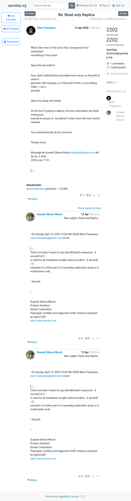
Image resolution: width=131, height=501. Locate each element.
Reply (32, 199)
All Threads (11, 28)
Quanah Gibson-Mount (49, 214)
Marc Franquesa (46, 27)
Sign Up (118, 5)
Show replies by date (89, 208)
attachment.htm (35, 188)
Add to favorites (117, 73)
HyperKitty (64, 496)
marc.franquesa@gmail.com (46, 238)
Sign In (104, 5)
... (33, 170)
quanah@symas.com (83, 152)
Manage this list (86, 5)
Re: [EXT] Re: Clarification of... (41, 19)
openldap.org (17, 5)
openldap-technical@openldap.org (117, 53)
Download (11, 41)
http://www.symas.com (43, 320)
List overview (11, 17)
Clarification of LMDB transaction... (108, 19)
